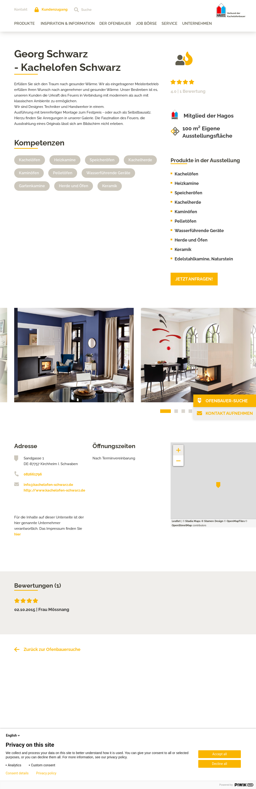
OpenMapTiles (236, 521)
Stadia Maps (192, 521)
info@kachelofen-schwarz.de (48, 485)
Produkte (24, 23)
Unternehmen (197, 23)
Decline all (219, 764)
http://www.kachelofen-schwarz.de (54, 490)
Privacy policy (46, 773)
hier (17, 534)
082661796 (33, 474)
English (13, 735)
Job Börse (146, 23)
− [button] (178, 458)
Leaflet (176, 521)
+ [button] (178, 447)
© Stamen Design (212, 521)
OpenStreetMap (182, 525)
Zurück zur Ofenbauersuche (52, 649)
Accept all (219, 754)
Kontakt (20, 9)
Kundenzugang (55, 9)
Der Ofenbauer (115, 23)
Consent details (17, 773)
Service (169, 23)
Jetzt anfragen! (194, 278)
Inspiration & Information (68, 23)
